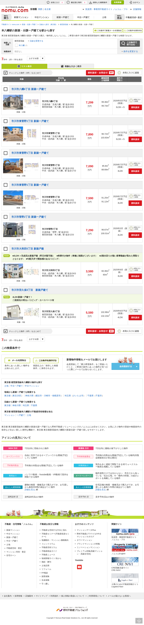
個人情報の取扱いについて (72, 596)
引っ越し (45, 584)
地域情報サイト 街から (51, 558)
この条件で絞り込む (130, 44)
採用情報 (18, 596)
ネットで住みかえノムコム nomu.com (14, 9)
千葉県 (90, 395)
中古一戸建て (83, 17)
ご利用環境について (96, 596)
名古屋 (47, 9)
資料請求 (135, 107)
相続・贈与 (46, 562)
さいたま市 (78, 395)
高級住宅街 (85, 554)
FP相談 (45, 573)
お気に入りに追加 (128, 72)
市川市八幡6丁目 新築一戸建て (28, 89)
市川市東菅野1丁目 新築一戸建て (30, 121)
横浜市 (39, 395)
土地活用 (45, 565)
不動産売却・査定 (14, 548)
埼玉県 (68, 395)
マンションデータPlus (86, 530)
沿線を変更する (36, 41)
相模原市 (56, 395)
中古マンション (42, 17)
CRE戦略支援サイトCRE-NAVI (120, 569)
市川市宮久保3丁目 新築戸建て (29, 290)
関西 (40, 9)
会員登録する (125, 366)
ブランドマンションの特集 (88, 544)
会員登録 (117, 2)
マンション (9, 415)
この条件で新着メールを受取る (107, 30)
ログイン (135, 2)
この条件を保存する (133, 30)
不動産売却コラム (49, 547)
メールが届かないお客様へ (119, 596)
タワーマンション (84, 540)
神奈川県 (29, 395)
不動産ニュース (48, 555)
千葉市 (99, 395)
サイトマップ (42, 596)
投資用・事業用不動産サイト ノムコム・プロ (124, 538)
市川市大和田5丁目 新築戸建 (27, 248)
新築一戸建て (62, 17)
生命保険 (45, 580)
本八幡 (22, 45)
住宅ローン (11, 555)
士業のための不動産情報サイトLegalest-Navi (125, 585)
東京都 (7, 395)
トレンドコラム (48, 544)
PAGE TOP (139, 621)
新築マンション (21, 17)
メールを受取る (17, 360)
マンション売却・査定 (16, 552)
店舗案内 (29, 596)
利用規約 (54, 596)
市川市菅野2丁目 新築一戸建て (28, 216)
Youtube (79, 567)
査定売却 (133, 17)
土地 (104, 17)
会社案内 (8, 596)
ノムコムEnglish (118, 553)
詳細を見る (30, 489)
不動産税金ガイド (49, 551)
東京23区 (17, 395)
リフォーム (46, 569)
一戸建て (21, 415)
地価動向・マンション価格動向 (55, 540)
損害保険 (45, 576)
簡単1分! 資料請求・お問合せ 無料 (100, 72)
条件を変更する (130, 51)
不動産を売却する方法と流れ (54, 530)
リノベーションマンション (88, 547)
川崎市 (47, 395)
